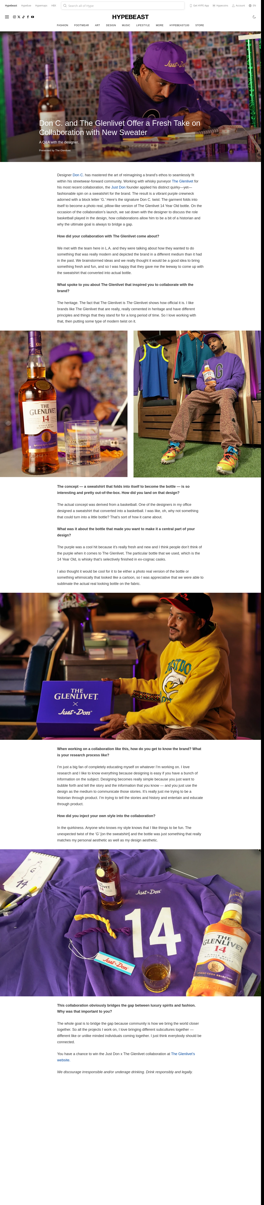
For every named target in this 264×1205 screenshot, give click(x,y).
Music (126, 25)
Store (199, 25)
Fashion (62, 25)
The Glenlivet (182, 181)
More (160, 25)
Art (97, 25)
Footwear (81, 25)
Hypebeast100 (179, 25)
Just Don (118, 187)
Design (111, 25)
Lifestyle (143, 25)
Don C (78, 175)
